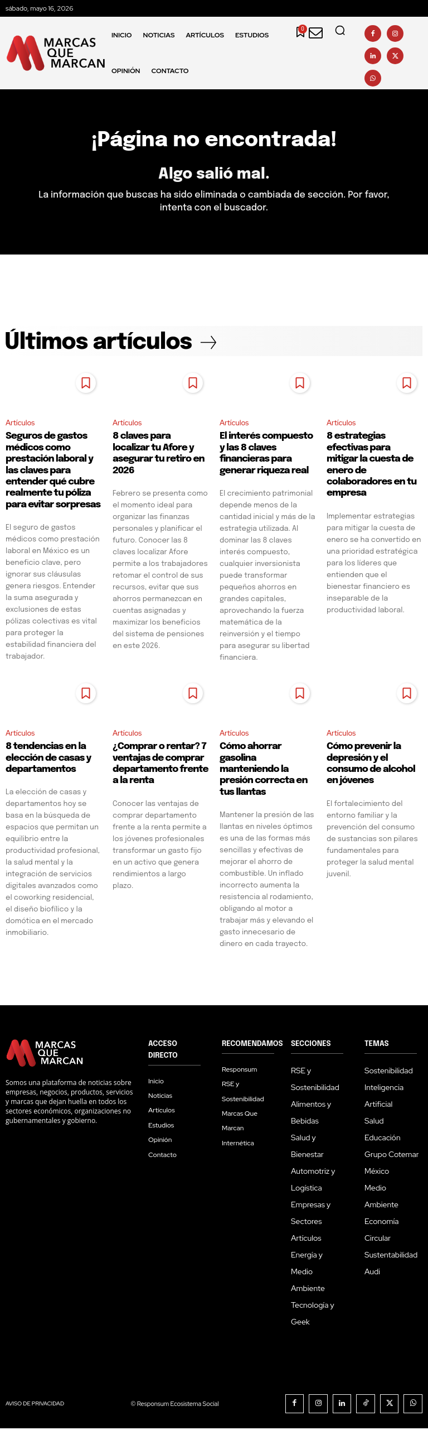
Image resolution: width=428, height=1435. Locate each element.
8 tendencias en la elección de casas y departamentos (48, 764)
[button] (340, 30)
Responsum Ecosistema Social (194, 1410)
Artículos (21, 429)
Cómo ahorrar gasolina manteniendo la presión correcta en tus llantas (264, 776)
